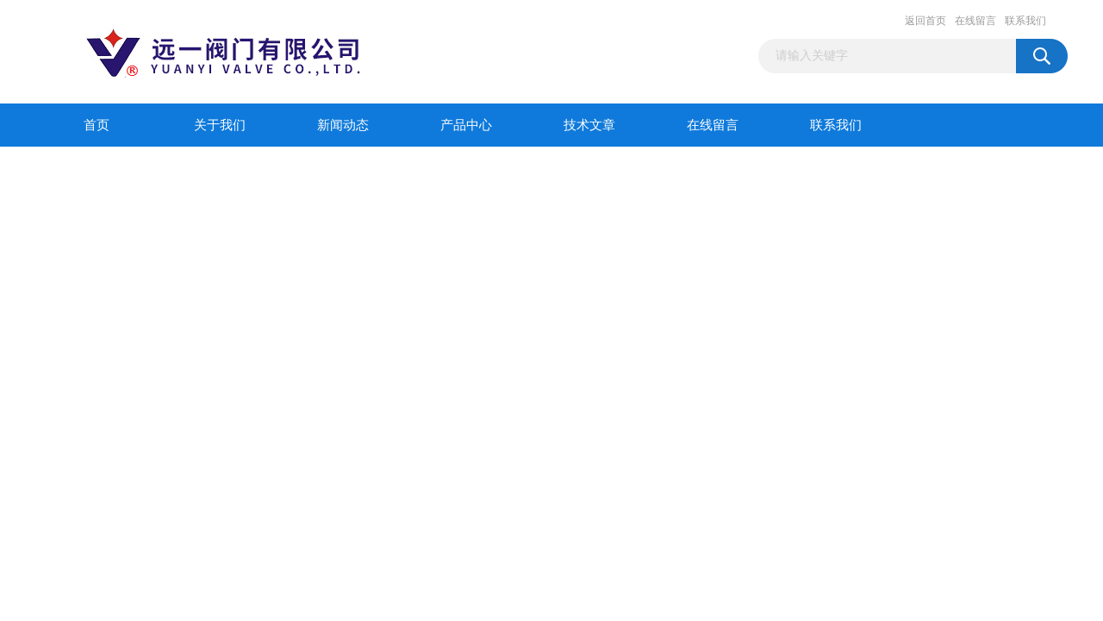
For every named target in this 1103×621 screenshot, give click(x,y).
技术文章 (589, 125)
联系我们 (1025, 21)
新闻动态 (343, 125)
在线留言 (975, 21)
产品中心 (466, 125)
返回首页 (925, 21)
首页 (96, 125)
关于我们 (220, 125)
